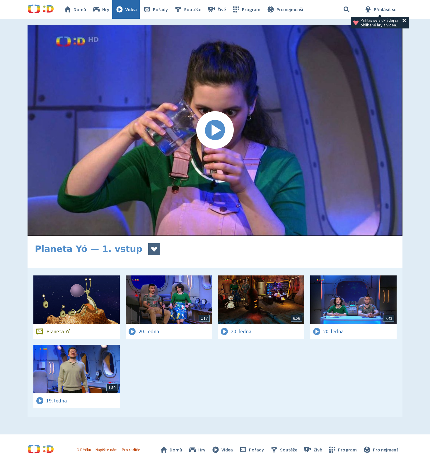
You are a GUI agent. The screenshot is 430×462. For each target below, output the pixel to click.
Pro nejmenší (284, 9)
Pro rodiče (131, 449)
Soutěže (187, 9)
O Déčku (83, 449)
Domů (74, 9)
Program (246, 9)
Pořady (155, 9)
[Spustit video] (215, 130)
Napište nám (106, 449)
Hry (100, 9)
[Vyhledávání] (346, 9)
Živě (216, 9)
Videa (126, 9)
